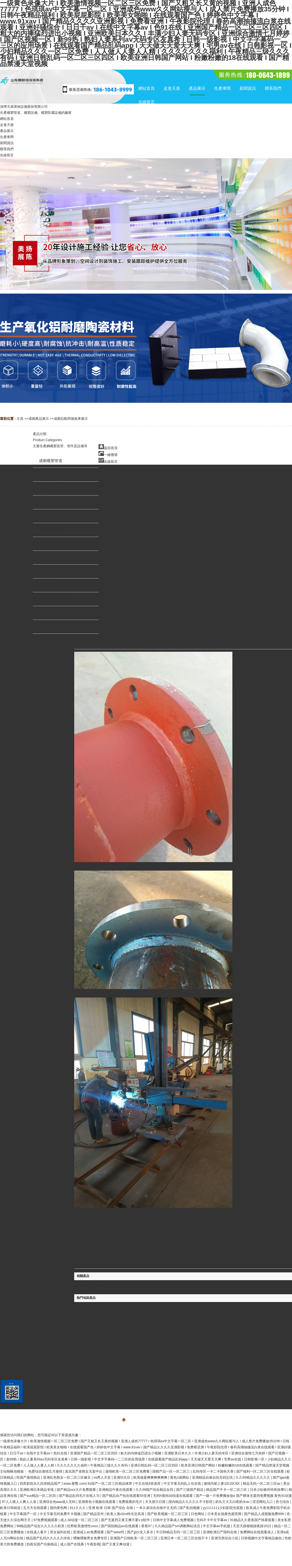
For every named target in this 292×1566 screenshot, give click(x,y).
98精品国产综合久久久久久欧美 (40, 1526)
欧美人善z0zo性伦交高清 (126, 1514)
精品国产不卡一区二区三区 (227, 1490)
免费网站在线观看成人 (257, 1532)
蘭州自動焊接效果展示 (264, 1306)
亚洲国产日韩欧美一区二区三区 (134, 1538)
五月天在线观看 (35, 1508)
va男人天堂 (102, 1477)
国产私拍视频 (190, 1508)
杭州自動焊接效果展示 (133, 1306)
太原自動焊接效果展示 (130, 1316)
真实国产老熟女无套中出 (84, 1471)
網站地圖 (146, 1427)
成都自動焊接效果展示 (71, 418)
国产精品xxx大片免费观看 (77, 1490)
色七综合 (283, 1502)
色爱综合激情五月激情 (45, 1471)
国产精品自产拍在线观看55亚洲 (126, 1496)
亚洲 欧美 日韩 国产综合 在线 (111, 1508)
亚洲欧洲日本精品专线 (37, 1490)
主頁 (20, 418)
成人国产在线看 (72, 1544)
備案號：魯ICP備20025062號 (146, 1421)
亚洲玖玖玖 (122, 1477)
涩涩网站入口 (263, 1502)
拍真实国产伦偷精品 (42, 1544)
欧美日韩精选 (10, 1508)
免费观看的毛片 (131, 1502)
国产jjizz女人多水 (140, 1532)
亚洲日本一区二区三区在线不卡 (184, 1538)
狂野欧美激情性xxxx (83, 1526)
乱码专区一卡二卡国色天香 (214, 1471)
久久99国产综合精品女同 (155, 1490)
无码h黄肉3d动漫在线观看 (173, 1496)
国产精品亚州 (94, 1514)
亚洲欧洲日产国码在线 (220, 1532)
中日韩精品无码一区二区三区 (178, 1532)
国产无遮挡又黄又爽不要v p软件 (126, 1520)
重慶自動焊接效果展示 (212, 1316)
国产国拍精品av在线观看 (120, 1526)
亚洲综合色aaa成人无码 (57, 1502)
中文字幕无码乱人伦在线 (183, 1483)
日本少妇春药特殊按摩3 (268, 1490)
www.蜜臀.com (75, 1483)
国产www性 (116, 1532)
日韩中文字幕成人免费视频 (174, 1520)
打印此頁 (157, 1265)
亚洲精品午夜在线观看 (116, 1490)
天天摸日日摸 (155, 1502)
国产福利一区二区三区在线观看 (260, 1471)
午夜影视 (93, 1544)
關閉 (178, 1265)
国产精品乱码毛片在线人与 (79, 1496)
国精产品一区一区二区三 (171, 1471)
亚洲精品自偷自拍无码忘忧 (213, 1477)
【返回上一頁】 (199, 1265)
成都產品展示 (38, 418)
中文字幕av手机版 (217, 1526)
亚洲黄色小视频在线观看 (97, 1502)
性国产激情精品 (28, 1477)
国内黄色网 (59, 1508)
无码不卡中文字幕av (212, 1520)
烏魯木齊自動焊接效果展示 (178, 1306)
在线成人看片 (37, 1532)
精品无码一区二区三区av (262, 1483)
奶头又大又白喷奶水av (233, 1502)
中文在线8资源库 (148, 1483)
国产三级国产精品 (190, 1490)
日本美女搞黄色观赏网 (224, 1514)
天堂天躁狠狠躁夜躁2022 (252, 1526)
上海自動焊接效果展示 (223, 1306)
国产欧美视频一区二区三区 (168, 1514)
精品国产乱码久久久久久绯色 (48, 1538)
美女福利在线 (60, 1532)
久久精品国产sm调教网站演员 (178, 1526)
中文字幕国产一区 (23, 1514)
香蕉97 (147, 1526)
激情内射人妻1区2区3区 (222, 1483)
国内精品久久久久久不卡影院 (191, 1502)
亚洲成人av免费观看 (89, 1532)
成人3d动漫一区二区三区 (79, 1520)
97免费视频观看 (45, 1520)
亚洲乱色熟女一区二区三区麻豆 (67, 1477)
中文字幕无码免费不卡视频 (61, 1514)
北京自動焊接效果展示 (92, 1306)
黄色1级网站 (180, 1477)
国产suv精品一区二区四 (38, 1496)
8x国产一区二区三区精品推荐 (110, 1483)
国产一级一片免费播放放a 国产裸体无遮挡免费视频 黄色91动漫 (244, 1496)
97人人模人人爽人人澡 (19, 1502)
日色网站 (198, 1514)
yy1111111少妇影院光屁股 (223, 1508)
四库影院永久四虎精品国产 (41, 1483)
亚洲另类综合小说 (225, 1538)
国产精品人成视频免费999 (264, 1514)
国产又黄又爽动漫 (116, 1544)
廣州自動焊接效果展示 (253, 1316)
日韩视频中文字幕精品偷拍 (262, 1538)
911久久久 (78, 1508)
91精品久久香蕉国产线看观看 (252, 1520)
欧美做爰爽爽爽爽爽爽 (150, 1477)
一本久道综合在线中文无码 (157, 1508)
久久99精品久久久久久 (253, 1477)
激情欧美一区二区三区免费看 (128, 1471)
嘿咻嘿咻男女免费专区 (90, 1538)
